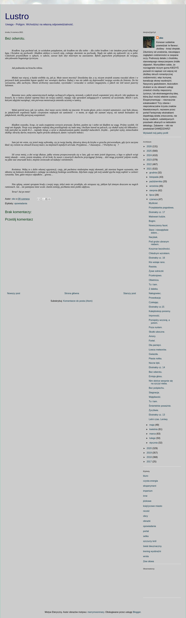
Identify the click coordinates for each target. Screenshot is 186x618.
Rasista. (153, 266)
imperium (148, 491)
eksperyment (149, 486)
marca (152, 433)
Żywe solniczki (156, 271)
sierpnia (153, 190)
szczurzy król (149, 541)
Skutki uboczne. (157, 332)
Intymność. (154, 315)
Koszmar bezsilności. (159, 249)
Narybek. (153, 237)
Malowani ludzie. (157, 216)
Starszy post (129, 293)
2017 (149, 461)
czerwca (153, 199)
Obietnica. (154, 280)
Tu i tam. (153, 284)
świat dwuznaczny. (152, 546)
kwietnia (153, 429)
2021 (149, 169)
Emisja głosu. (155, 376)
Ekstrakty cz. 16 (157, 258)
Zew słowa (148, 561)
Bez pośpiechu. (156, 388)
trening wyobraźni (152, 551)
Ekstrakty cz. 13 (157, 414)
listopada (154, 177)
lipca (152, 195)
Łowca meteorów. (158, 349)
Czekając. (154, 302)
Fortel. (152, 340)
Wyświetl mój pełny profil (155, 133)
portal (146, 531)
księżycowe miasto (152, 506)
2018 (149, 457)
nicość (146, 511)
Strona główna (71, 293)
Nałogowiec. (155, 293)
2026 (149, 146)
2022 (149, 164)
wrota (146, 556)
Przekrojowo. (155, 275)
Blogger (137, 612)
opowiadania (20, 203)
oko (161, 38)
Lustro (17, 16)
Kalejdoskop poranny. (160, 311)
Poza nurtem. (155, 327)
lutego (152, 438)
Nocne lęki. (154, 363)
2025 (149, 151)
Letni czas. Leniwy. (158, 419)
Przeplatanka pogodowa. (161, 207)
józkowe (147, 501)
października (156, 181)
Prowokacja (155, 298)
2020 (149, 448)
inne (145, 496)
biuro (145, 476)
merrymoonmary (96, 612)
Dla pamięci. (155, 345)
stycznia (153, 442)
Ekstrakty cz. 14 (157, 367)
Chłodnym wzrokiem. (159, 253)
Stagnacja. (154, 392)
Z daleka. (153, 289)
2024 (149, 155)
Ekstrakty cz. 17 (157, 212)
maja (152, 425)
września (154, 186)
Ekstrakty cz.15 (156, 307)
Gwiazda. (153, 354)
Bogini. (152, 221)
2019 (149, 452)
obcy (145, 516)
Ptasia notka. (155, 358)
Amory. (152, 336)
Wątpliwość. (155, 397)
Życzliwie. (154, 410)
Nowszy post (13, 293)
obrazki (147, 521)
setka (146, 536)
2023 (149, 160)
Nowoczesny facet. (158, 225)
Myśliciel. (153, 203)
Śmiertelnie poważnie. (160, 406)
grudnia (153, 172)
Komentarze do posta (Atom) (78, 301)
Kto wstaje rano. (157, 262)
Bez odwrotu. (155, 372)
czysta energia (150, 481)
